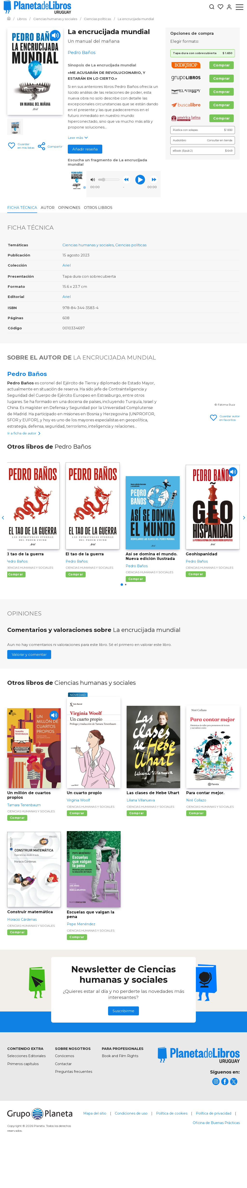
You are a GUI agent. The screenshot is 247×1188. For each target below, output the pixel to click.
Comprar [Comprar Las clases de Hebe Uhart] (136, 851)
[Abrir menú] (239, 7)
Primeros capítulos (23, 1102)
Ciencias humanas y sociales (88, 245)
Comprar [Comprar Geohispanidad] (195, 612)
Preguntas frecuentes (73, 1109)
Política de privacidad (213, 1151)
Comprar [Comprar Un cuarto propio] (76, 851)
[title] (199, 1093)
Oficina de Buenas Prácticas (216, 1161)
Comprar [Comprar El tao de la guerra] (15, 612)
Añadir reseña (85, 149)
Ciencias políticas (130, 245)
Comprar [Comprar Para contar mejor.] (196, 851)
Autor (48, 207)
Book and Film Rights (120, 1094)
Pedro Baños (27, 373)
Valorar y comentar (29, 692)
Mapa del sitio (94, 1151)
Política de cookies (171, 1151)
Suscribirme (123, 1049)
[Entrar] (227, 7)
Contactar (63, 1102)
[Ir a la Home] (8, 19)
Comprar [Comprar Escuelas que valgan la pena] (76, 975)
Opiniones (69, 207)
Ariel (66, 265)
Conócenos (64, 1094)
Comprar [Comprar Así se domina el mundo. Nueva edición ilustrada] (135, 617)
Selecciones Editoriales (26, 1094)
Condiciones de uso (131, 1151)
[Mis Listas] (219, 7)
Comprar (221, 65)
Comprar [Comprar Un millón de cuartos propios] (17, 855)
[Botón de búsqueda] (212, 7)
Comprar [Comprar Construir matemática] (17, 970)
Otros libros (98, 207)
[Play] (55, 35)
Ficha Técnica (22, 207)
